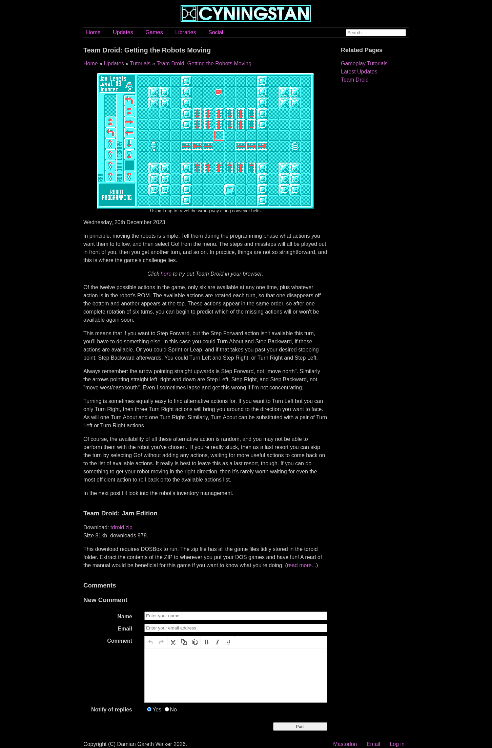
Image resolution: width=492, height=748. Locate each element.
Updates (123, 32)
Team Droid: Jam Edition (120, 513)
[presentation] (150, 642)
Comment (119, 641)
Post (300, 726)
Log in (397, 744)
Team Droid (355, 80)
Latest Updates (359, 71)
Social (215, 32)
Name (124, 616)
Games (154, 32)
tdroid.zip (121, 527)
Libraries (185, 32)
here (166, 274)
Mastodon (345, 744)
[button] (150, 642)
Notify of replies (111, 709)
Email (125, 629)
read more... (301, 565)
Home (93, 32)
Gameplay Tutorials (364, 63)
